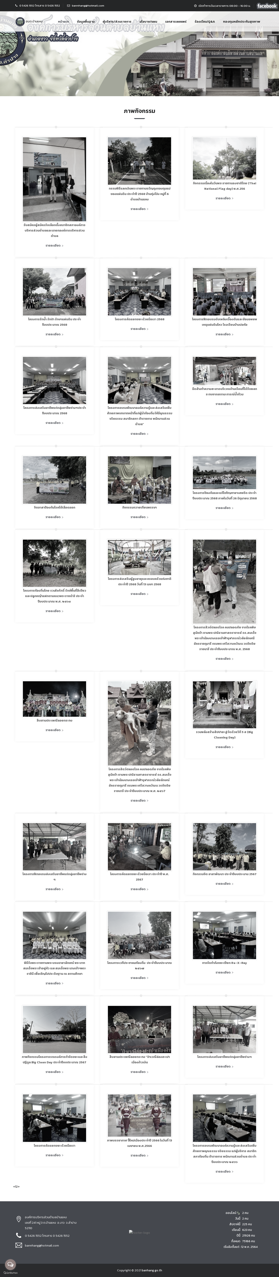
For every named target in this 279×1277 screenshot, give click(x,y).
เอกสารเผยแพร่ (176, 21)
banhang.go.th (152, 1270)
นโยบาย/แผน (148, 21)
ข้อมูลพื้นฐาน (86, 21)
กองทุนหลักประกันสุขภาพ (241, 21)
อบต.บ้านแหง (29, 21)
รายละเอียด (55, 245)
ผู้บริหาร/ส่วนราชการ (117, 21)
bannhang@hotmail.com (88, 5)
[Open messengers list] (10, 1264)
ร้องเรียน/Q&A (205, 21)
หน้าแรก (63, 21)
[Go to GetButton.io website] (10, 1273)
